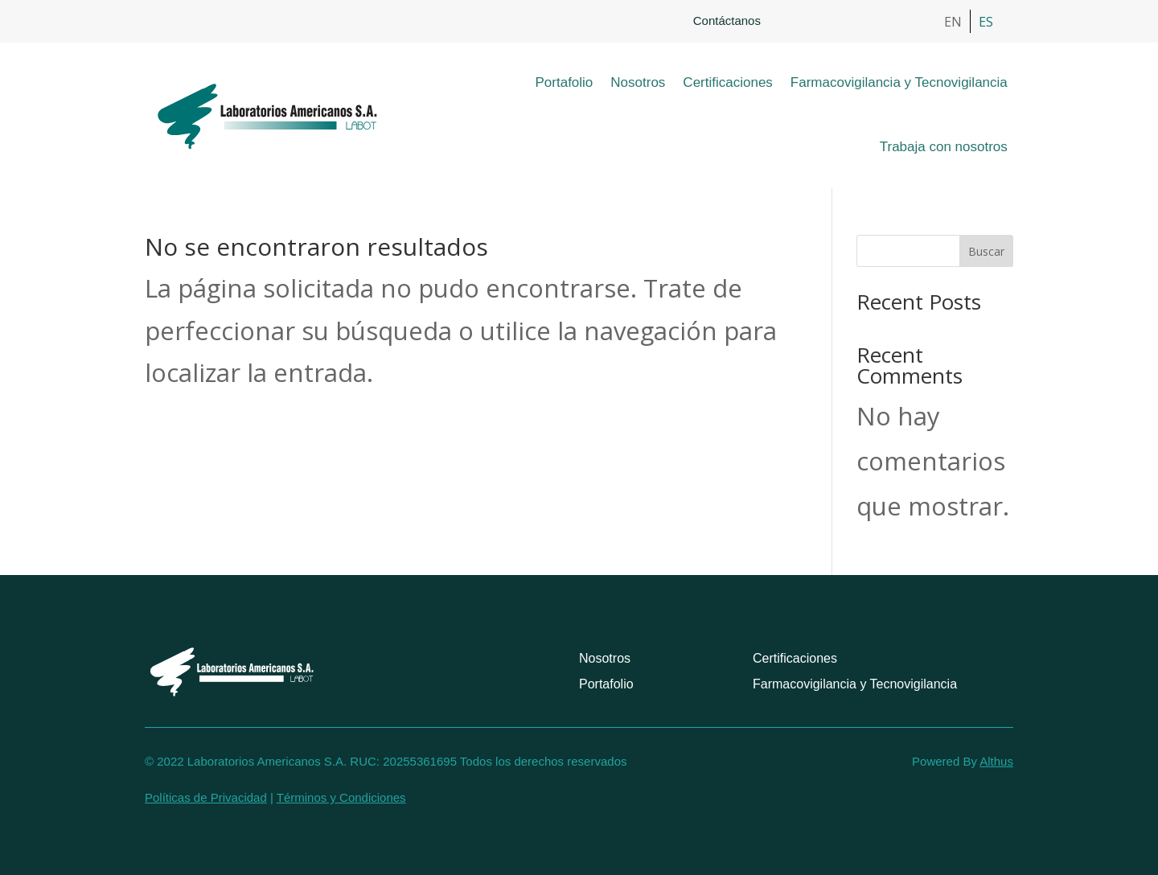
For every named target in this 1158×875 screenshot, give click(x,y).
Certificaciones (728, 82)
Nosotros (637, 82)
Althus (996, 761)
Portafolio (564, 82)
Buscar (986, 251)
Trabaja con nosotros (944, 146)
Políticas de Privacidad (206, 797)
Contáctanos (727, 20)
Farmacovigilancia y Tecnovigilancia (899, 82)
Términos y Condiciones (341, 797)
